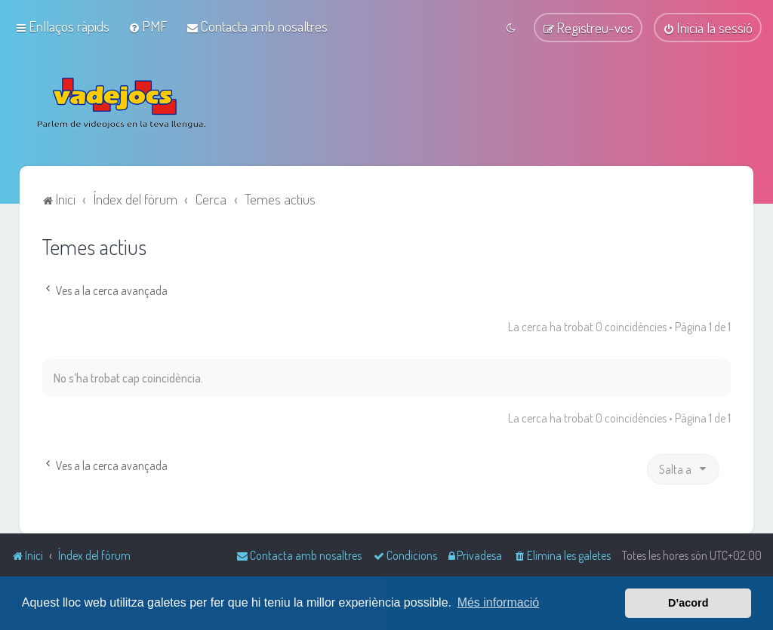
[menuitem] (148, 26)
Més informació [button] (498, 602)
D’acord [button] (688, 603)
